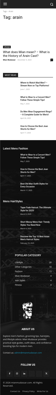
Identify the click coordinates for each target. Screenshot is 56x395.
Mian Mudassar (9, 60)
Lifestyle (7, 47)
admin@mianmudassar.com (28, 352)
